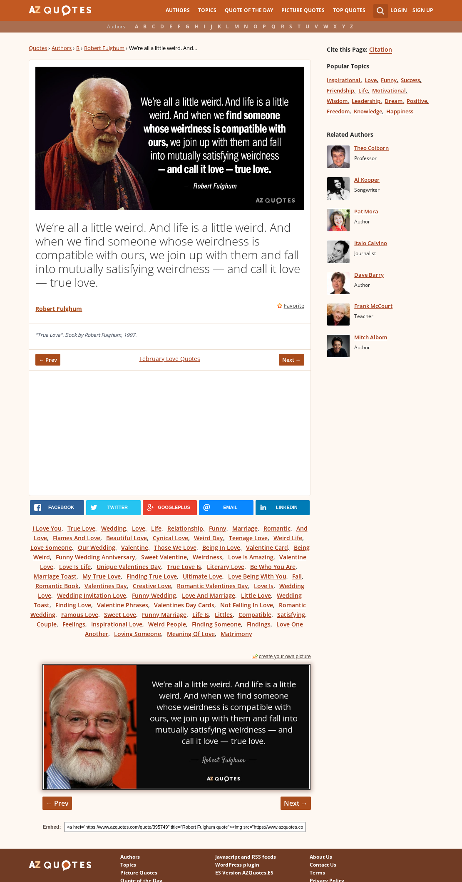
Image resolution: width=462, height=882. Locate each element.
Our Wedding (96, 547)
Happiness (399, 111)
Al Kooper (367, 179)
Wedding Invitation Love (91, 595)
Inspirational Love (116, 624)
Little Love (256, 595)
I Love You (47, 528)
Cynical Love (170, 538)
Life (156, 528)
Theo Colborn (371, 148)
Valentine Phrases (122, 605)
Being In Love (221, 547)
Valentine (134, 547)
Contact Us (323, 864)
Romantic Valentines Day (212, 586)
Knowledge (368, 111)
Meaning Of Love (191, 634)
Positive (417, 101)
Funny (217, 528)
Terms (317, 872)
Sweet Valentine (164, 557)
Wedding (113, 528)
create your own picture (285, 656)
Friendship (340, 90)
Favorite (294, 305)
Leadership (366, 101)
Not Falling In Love (246, 605)
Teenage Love (248, 538)
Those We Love (175, 547)
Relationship (185, 528)
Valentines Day (105, 586)
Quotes (38, 48)
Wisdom (337, 101)
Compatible (254, 615)
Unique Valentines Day (129, 567)
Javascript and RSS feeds (245, 856)
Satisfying (291, 615)
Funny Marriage (164, 615)
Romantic (277, 528)
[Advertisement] (169, 433)
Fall (297, 576)
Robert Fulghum (104, 48)
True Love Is (184, 567)
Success (410, 80)
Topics (207, 10)
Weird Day (208, 538)
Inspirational (343, 80)
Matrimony (236, 634)
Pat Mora (366, 211)
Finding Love (73, 605)
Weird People (167, 624)
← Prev (48, 359)
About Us (321, 856)
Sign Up (422, 10)
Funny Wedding (154, 595)
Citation (380, 49)
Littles (224, 615)
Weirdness (207, 557)
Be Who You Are (273, 567)
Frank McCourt (373, 306)
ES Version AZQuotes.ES (244, 872)
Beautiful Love (126, 538)
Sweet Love (120, 615)
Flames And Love (76, 538)
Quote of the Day (249, 10)
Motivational (389, 90)
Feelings (73, 624)
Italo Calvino (370, 243)
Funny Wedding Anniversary (95, 557)
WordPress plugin (237, 864)
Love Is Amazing (250, 557)
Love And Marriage (208, 595)
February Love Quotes (169, 359)
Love (138, 528)
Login (398, 10)
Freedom (338, 111)
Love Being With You (257, 576)
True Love (81, 528)
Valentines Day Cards (184, 605)
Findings (259, 624)
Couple (47, 624)
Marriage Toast (55, 576)
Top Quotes (349, 10)
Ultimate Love (202, 576)
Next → (291, 359)
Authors (178, 10)
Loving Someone (137, 634)
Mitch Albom (370, 337)
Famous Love (79, 615)
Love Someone (51, 547)
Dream (393, 101)
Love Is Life (75, 567)
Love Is (263, 586)
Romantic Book (57, 586)
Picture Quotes (303, 10)
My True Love (101, 576)
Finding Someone (216, 624)
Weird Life (287, 538)
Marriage (245, 528)
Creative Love (152, 586)
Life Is (200, 615)
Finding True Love (152, 576)
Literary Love (225, 567)
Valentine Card (267, 547)
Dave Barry (369, 274)
